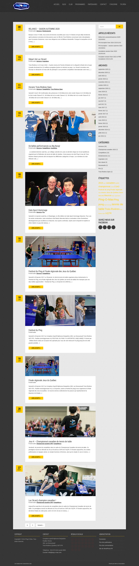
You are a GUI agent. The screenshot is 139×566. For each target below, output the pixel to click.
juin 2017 (101, 98)
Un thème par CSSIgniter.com (22, 563)
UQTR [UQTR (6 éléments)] (108, 213)
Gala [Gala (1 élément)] (99, 192)
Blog (64, 4)
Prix (43, 212)
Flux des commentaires (106, 545)
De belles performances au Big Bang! (44, 146)
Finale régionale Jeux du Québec (42, 380)
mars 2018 (101, 91)
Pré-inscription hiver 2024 (106, 42)
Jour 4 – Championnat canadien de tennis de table (50, 441)
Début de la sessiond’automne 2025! (109, 37)
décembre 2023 (103, 72)
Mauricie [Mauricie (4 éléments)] (107, 195)
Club (70, 4)
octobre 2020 (102, 85)
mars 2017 (101, 107)
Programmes (80, 4)
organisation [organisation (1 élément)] (117, 195)
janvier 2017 (102, 114)
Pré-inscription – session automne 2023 (110, 45)
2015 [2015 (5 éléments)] (100, 183)
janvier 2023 (102, 79)
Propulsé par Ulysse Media (117, 563)
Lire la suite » (35, 47)
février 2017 (102, 110)
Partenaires (92, 4)
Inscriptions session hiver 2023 (107, 51)
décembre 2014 (103, 129)
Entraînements (46, 31)
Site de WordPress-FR (106, 548)
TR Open (123, 4)
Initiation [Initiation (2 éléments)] (103, 192)
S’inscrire (113, 4)
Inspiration (45, 61)
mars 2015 (101, 120)
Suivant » (40, 525)
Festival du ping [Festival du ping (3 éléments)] (104, 190)
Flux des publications (105, 542)
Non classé (101, 162)
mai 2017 (101, 101)
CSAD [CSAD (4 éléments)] (116, 186)
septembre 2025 (103, 69)
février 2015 (102, 123)
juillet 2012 (101, 133)
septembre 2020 (103, 88)
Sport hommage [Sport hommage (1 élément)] (107, 204)
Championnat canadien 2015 (44, 443)
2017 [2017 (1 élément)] (104, 183)
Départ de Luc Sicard (37, 59)
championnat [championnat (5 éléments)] (104, 186)
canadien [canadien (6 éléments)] (110, 183)
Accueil (57, 4)
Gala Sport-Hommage (38, 210)
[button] (60, 126)
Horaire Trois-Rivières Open (40, 87)
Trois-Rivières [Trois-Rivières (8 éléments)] (112, 209)
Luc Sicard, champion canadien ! (42, 500)
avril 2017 (101, 104)
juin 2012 (101, 136)
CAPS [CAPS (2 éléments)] (117, 183)
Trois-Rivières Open (57, 89)
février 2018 (102, 95)
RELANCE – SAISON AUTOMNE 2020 (44, 28)
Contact (103, 4)
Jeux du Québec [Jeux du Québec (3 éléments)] (113, 192)
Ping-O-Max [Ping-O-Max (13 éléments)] (106, 199)
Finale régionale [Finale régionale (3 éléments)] (116, 190)
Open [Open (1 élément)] (113, 195)
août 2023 (101, 75)
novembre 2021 (103, 82)
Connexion (102, 539)
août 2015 (101, 117)
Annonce (39, 31)
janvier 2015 (102, 126)
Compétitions (46, 89)
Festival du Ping (35, 330)
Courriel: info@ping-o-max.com (52, 552)
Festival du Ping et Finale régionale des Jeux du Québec (52, 271)
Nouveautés (102, 165)
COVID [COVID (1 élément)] (112, 186)
